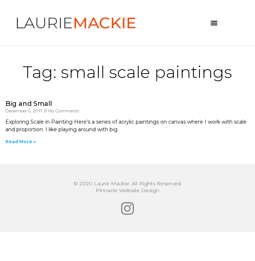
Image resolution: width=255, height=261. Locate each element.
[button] (214, 22)
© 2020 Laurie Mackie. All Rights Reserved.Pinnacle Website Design (128, 187)
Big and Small (28, 104)
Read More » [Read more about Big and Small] (20, 141)
